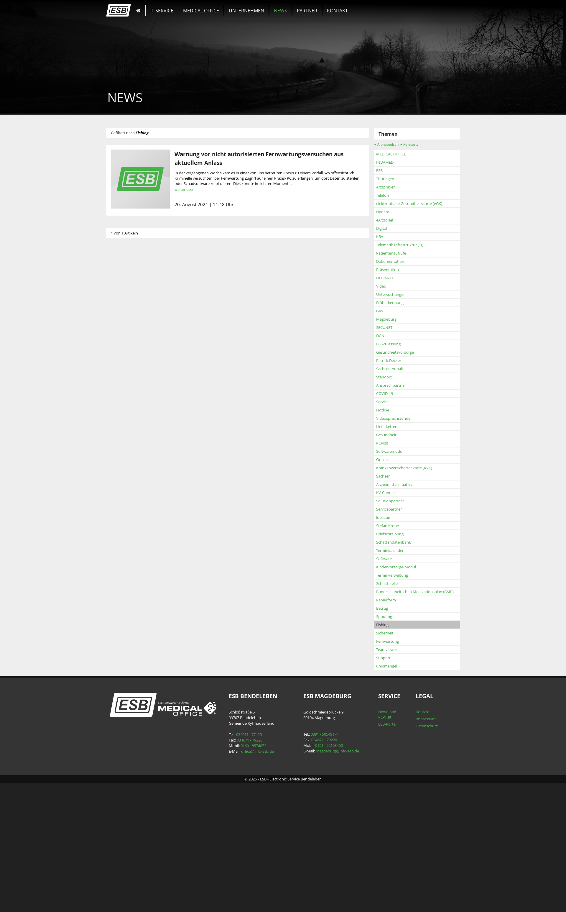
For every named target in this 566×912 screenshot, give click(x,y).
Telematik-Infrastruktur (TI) (148, 362)
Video (130, 403)
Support (132, 775)
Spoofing (133, 734)
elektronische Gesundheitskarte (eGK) (158, 321)
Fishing (131, 742)
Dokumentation (139, 378)
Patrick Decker (137, 477)
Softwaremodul (138, 568)
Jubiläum (132, 634)
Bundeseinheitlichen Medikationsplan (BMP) (163, 709)
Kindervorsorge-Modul (144, 684)
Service (131, 519)
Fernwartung (136, 758)
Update (131, 329)
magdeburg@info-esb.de (336, 868)
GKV (128, 428)
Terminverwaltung (141, 692)
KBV (128, 354)
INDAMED (133, 279)
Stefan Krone (136, 643)
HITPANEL (133, 395)
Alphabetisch (134, 261)
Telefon (131, 312)
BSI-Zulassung (137, 461)
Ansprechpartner (139, 502)
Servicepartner (137, 626)
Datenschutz (416, 843)
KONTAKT (316, 8)
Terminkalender (138, 667)
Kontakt (412, 829)
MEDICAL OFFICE (202, 8)
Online (130, 577)
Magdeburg (135, 436)
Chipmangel (135, 783)
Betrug (130, 725)
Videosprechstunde (142, 535)
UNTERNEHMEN (242, 8)
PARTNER (291, 8)
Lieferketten (135, 544)
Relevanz (157, 261)
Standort (132, 494)
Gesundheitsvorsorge (143, 469)
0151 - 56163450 (327, 862)
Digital (130, 345)
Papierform (134, 717)
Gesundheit (135, 552)
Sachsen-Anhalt (138, 486)
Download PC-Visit (380, 831)
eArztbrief (133, 337)
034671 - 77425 (253, 851)
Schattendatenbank (142, 659)
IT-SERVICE (168, 8)
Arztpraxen (134, 304)
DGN (129, 453)
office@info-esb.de (261, 868)
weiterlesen (198, 189)
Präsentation (136, 387)
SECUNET (133, 444)
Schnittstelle (135, 700)
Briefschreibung (138, 651)
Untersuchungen (139, 411)
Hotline (131, 527)
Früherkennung (138, 420)
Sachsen (132, 593)
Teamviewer (135, 767)
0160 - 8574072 (257, 863)
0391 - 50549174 (323, 851)
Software (132, 676)
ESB (128, 288)
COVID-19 (133, 511)
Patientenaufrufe (139, 370)
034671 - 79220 (253, 857)
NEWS (270, 8)
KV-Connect (135, 610)
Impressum (415, 836)
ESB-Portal (380, 841)
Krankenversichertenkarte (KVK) (153, 585)
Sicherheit (133, 750)
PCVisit (131, 560)
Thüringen (134, 296)
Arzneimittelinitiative (143, 601)
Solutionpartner (139, 618)
